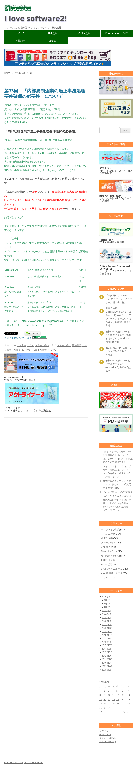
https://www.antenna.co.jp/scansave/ (43, 321)
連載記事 (20, 40)
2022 (106, 621)
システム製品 (108, 533)
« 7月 (102, 712)
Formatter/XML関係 (116, 33)
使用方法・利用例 (110, 555)
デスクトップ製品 (110, 529)
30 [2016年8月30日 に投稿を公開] (105, 707)
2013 (107, 652)
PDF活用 (52, 33)
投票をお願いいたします (18, 337)
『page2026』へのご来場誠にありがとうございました (117, 493)
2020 (107, 628)
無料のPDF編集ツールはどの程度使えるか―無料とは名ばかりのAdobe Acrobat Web (118, 337)
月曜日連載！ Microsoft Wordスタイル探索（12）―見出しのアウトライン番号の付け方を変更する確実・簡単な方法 (118, 317)
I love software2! (35, 18)
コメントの (107, 737)
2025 (106, 610)
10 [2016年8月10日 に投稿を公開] (109, 695)
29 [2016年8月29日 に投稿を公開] (100, 707)
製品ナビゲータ (109, 551)
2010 (107, 662)
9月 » (125, 712)
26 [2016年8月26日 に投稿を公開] (117, 703)
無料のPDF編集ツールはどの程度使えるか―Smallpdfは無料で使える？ (118, 365)
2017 (107, 638)
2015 (107, 645)
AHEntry (52, 349)
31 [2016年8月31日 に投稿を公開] (109, 707)
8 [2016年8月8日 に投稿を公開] (100, 695)
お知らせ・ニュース (111, 568)
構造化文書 (107, 538)
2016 (107, 641)
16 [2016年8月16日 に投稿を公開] (105, 699)
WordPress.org (107, 741)
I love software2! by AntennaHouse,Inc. (23, 762)
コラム (52, 40)
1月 (107, 607)
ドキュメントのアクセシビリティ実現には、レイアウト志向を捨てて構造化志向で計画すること (117, 471)
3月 (107, 600)
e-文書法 (21, 345)
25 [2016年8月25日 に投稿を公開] (113, 703)
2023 (106, 617)
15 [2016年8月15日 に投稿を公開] (100, 699)
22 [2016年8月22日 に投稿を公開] (100, 703)
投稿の (105, 734)
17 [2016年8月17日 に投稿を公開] (109, 699)
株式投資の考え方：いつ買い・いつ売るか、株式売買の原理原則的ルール (117, 484)
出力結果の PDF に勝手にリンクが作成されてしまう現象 (119, 351)
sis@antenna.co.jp (34, 325)
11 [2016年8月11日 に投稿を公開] (113, 695)
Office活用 (84, 33)
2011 (107, 659)
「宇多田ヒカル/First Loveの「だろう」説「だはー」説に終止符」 (119, 299)
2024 (106, 614)
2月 (107, 603)
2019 (107, 631)
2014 (106, 648)
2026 (106, 596)
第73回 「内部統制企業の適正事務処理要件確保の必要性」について (44, 93)
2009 (107, 666)
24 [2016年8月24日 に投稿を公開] (109, 703)
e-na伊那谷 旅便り (111, 573)
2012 (107, 655)
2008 (106, 669)
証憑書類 (76, 345)
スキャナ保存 (42, 345)
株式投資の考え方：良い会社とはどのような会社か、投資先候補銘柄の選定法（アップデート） (117, 505)
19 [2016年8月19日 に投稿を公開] (117, 699)
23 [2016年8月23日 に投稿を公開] (105, 703)
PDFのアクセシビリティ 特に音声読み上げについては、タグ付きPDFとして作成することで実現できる (118, 457)
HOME (20, 33)
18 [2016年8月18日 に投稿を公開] (113, 699)
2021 (107, 624)
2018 (107, 634)
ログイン (104, 730)
